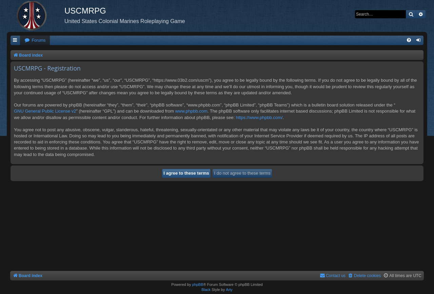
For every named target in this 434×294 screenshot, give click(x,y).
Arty (229, 290)
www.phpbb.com (191, 111)
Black (206, 290)
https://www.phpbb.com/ (259, 117)
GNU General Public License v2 (45, 111)
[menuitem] (35, 40)
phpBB (197, 284)
